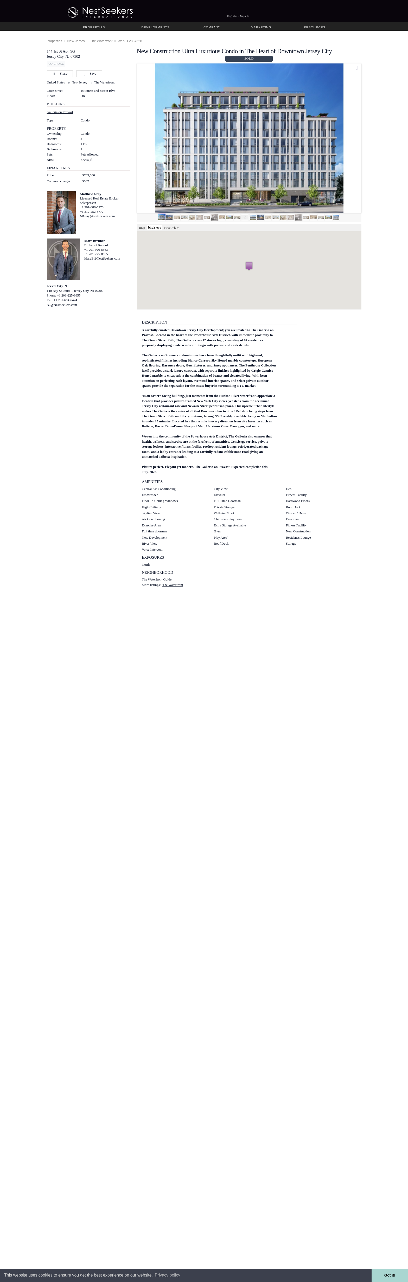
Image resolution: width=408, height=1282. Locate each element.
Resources (314, 27)
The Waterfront (101, 41)
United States (56, 82)
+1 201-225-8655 (96, 254)
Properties (94, 27)
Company (211, 27)
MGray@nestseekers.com (97, 216)
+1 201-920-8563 (96, 250)
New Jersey (76, 41)
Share (59, 73)
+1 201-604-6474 (65, 300)
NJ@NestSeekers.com (62, 305)
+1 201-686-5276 (92, 207)
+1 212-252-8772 (92, 212)
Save (89, 73)
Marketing (261, 27)
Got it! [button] (389, 1275)
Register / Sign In (238, 16)
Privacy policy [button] (167, 1275)
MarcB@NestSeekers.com (102, 258)
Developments (155, 27)
